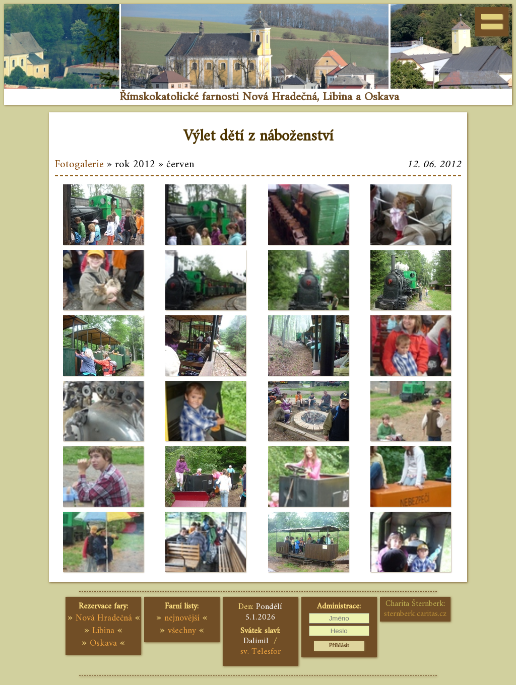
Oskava (103, 643)
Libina (103, 631)
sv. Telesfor (260, 651)
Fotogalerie (79, 165)
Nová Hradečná (104, 618)
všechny (182, 631)
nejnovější (182, 618)
